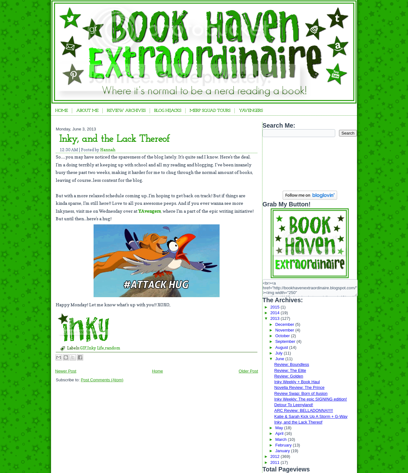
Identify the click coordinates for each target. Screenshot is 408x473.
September (285, 341)
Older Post (248, 371)
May (279, 427)
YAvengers (251, 110)
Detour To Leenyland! (293, 404)
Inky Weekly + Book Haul (297, 381)
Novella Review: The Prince (299, 387)
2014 (275, 312)
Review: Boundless (291, 364)
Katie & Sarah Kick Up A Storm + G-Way (311, 416)
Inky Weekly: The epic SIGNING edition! (310, 399)
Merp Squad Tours (210, 110)
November (285, 330)
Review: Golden (288, 376)
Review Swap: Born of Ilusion (300, 393)
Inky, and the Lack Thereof (114, 139)
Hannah (107, 149)
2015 (275, 307)
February (284, 445)
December (285, 324)
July (279, 353)
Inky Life (95, 347)
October (283, 335)
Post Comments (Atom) (102, 380)
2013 (275, 318)
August (282, 347)
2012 (275, 456)
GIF (83, 347)
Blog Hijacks (167, 110)
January (283, 450)
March (281, 439)
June (280, 358)
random (112, 347)
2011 (275, 462)
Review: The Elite (290, 370)
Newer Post (65, 371)
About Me (87, 110)
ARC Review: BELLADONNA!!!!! (303, 410)
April (280, 433)
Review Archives (126, 110)
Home (61, 110)
